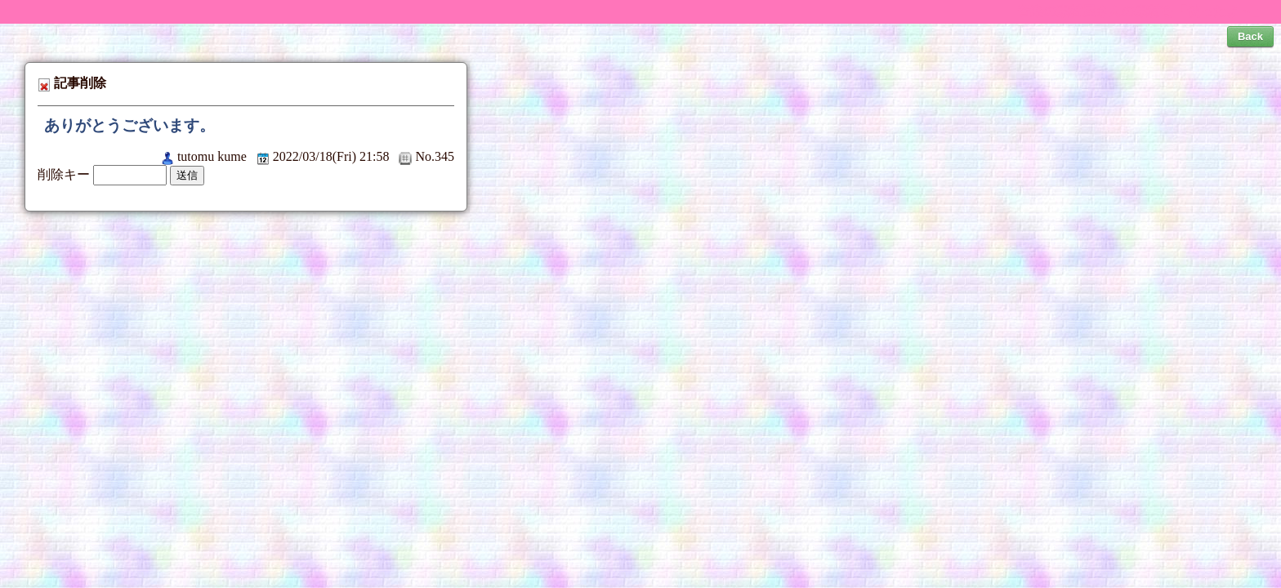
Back (1250, 36)
